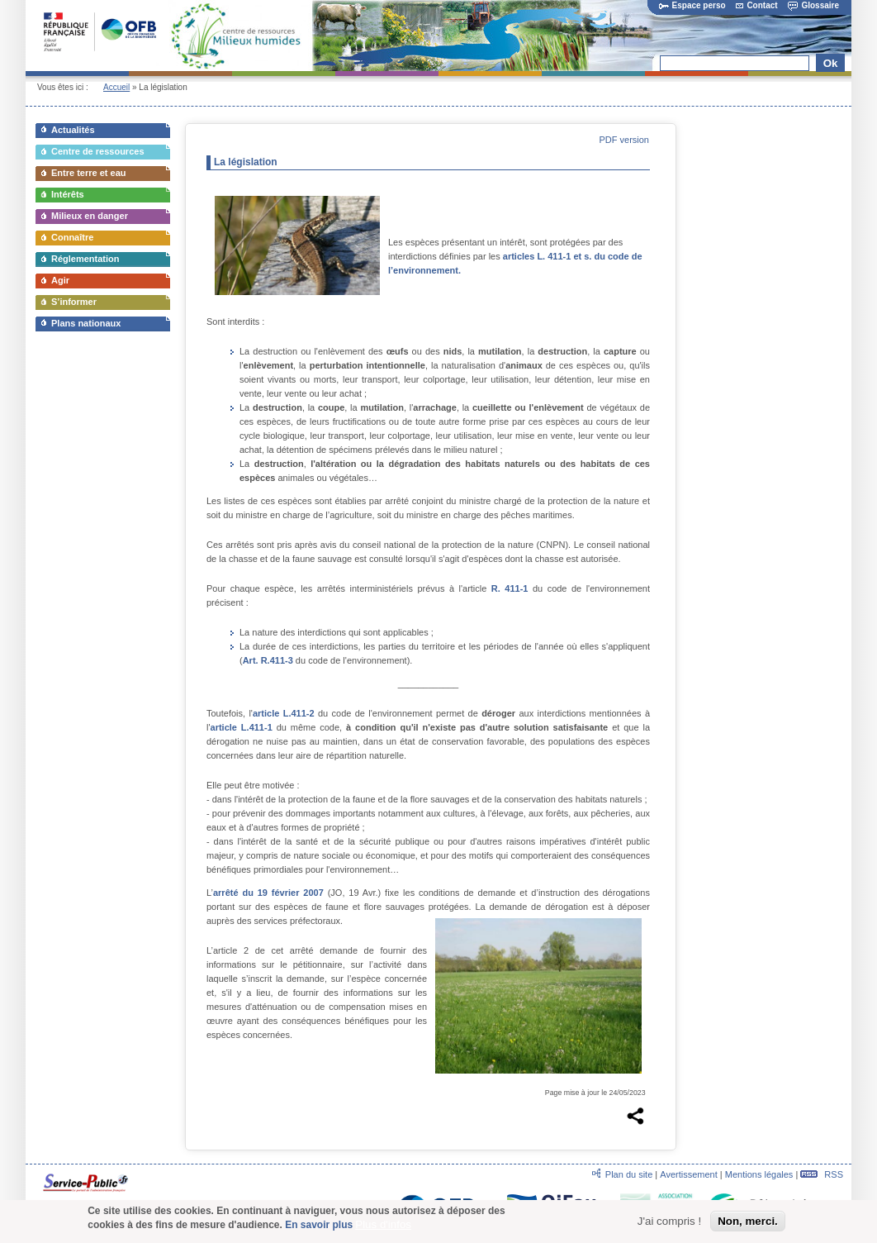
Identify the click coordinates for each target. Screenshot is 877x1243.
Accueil (116, 87)
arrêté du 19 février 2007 (268, 893)
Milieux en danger (89, 216)
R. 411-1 (510, 588)
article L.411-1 (242, 727)
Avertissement (689, 1174)
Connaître (72, 237)
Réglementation (85, 259)
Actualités (73, 130)
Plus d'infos (383, 1226)
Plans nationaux (86, 323)
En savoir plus (319, 1226)
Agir (60, 280)
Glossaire (813, 5)
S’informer (74, 302)
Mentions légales (759, 1174)
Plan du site (628, 1174)
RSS (821, 1174)
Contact (756, 5)
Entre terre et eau (88, 173)
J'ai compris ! (669, 1223)
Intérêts (67, 194)
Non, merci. (748, 1223)
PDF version (624, 140)
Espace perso (692, 5)
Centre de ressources (98, 151)
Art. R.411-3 (268, 660)
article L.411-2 (284, 713)
